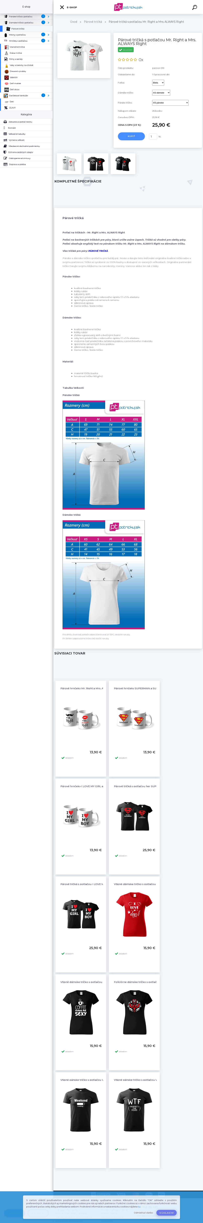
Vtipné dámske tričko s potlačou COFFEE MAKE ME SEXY (97, 982)
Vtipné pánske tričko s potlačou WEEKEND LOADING (94, 1080)
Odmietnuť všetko (143, 1213)
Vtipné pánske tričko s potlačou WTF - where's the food (150, 1080)
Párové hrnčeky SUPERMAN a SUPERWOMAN (143, 688)
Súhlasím (166, 1213)
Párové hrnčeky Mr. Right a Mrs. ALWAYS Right (89, 688)
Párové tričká (93, 21)
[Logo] (128, 7)
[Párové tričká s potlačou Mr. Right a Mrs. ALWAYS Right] (84, 34)
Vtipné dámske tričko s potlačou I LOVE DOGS (143, 884)
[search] (195, 8)
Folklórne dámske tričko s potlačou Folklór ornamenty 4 (150, 982)
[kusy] (153, 136)
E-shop (68, 7)
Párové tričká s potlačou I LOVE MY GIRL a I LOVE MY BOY (97, 884)
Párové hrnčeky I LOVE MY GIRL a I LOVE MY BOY (91, 786)
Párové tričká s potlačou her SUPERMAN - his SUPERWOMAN (153, 786)
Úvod (73, 21)
